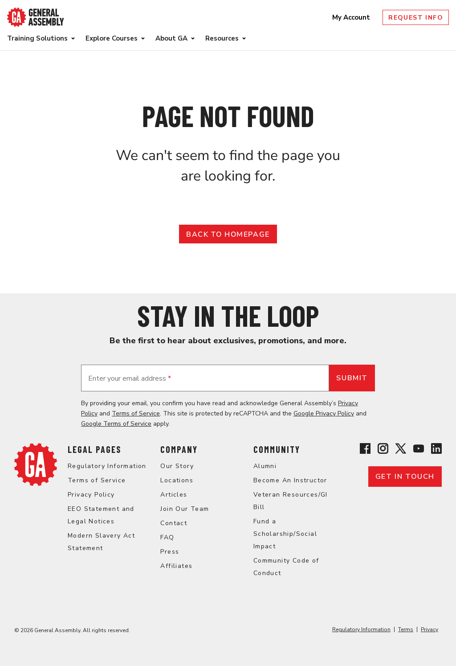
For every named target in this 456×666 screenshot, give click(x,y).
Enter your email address (129, 378)
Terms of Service (136, 413)
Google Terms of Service (116, 423)
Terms (405, 629)
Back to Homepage (228, 234)
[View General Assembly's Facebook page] (365, 450)
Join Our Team (184, 509)
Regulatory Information (107, 466)
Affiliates (176, 566)
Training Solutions (37, 38)
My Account (352, 17)
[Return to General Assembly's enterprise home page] (35, 17)
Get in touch (405, 476)
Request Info (415, 17)
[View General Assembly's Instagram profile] (383, 450)
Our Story (177, 466)
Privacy (429, 629)
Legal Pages (94, 449)
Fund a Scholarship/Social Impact (285, 534)
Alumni (265, 466)
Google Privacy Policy (323, 413)
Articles (173, 494)
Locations (176, 480)
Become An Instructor (290, 480)
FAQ (167, 537)
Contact (173, 523)
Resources (222, 38)
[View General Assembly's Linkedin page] (436, 450)
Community (276, 449)
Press (169, 551)
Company (179, 449)
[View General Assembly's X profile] (400, 450)
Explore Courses (112, 38)
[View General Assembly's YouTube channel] (418, 450)
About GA (171, 38)
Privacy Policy (91, 494)
